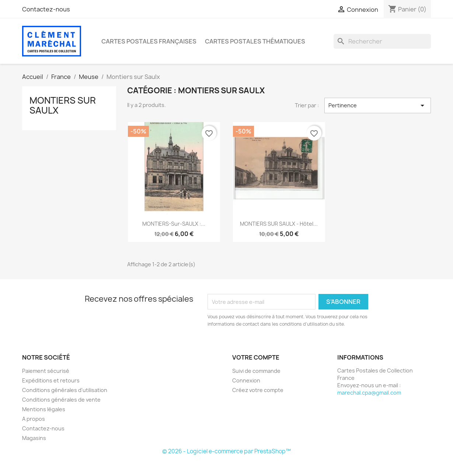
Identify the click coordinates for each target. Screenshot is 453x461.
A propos (33, 418)
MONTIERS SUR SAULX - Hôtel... (279, 223)
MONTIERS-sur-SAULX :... (173, 223)
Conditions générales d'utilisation (64, 390)
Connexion (246, 380)
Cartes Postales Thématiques (255, 41)
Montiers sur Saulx (62, 105)
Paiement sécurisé (45, 370)
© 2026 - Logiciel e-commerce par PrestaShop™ (226, 451)
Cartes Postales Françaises (148, 41)
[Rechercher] (382, 41)
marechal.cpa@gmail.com (369, 392)
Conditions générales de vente (61, 399)
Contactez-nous (46, 9)
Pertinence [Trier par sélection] (377, 105)
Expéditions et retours (51, 380)
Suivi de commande (256, 370)
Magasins (34, 437)
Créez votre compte (257, 390)
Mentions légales (43, 409)
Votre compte (255, 357)
